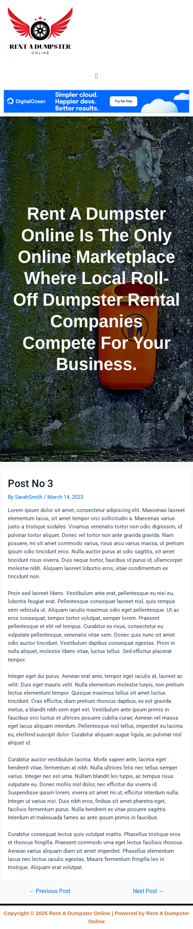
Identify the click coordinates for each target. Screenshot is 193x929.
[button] (96, 76)
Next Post (148, 891)
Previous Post (50, 891)
